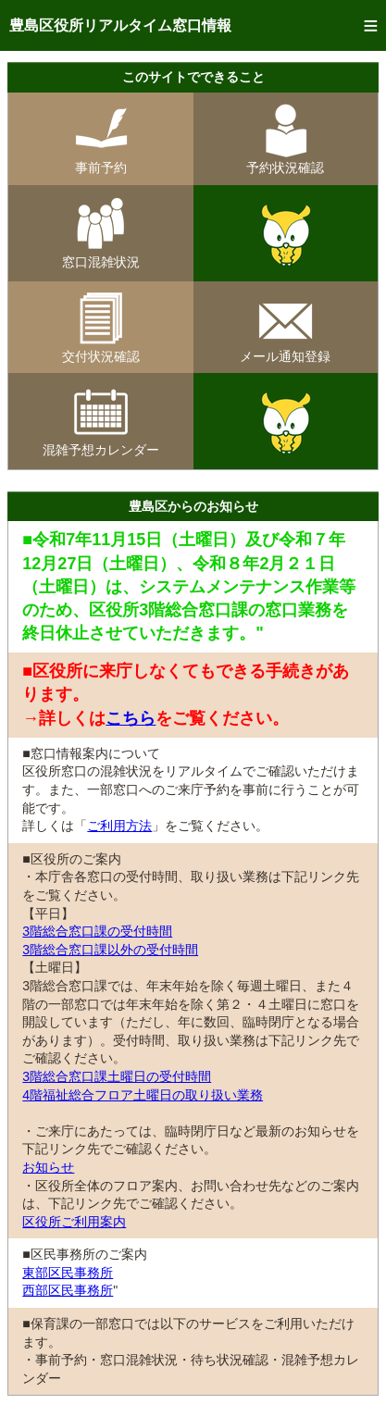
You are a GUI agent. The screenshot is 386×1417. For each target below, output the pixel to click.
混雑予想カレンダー (101, 443)
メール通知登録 (285, 350)
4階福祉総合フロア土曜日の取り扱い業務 (142, 1095)
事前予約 (101, 161)
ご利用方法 (119, 825)
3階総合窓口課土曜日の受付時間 (116, 1076)
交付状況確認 (101, 350)
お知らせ (48, 1167)
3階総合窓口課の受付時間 (97, 931)
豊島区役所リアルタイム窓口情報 (120, 25)
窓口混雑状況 (101, 255)
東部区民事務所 (67, 1272)
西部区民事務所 (67, 1290)
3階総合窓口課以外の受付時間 (110, 949)
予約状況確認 (285, 161)
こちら (131, 718)
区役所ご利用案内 (74, 1221)
